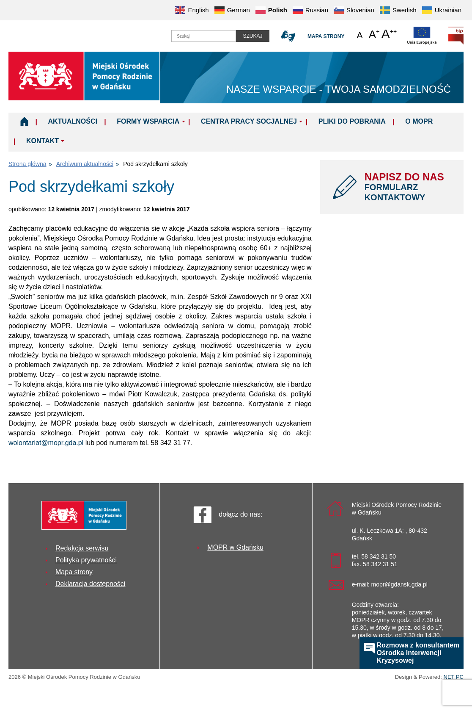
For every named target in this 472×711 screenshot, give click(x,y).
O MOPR (419, 121)
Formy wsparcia (148, 121)
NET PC (454, 678)
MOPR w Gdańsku (235, 547)
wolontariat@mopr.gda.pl (45, 442)
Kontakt (42, 140)
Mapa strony (325, 36)
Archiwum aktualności (84, 163)
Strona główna (27, 163)
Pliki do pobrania (352, 121)
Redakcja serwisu (81, 548)
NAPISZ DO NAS (408, 186)
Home (24, 121)
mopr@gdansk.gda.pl (399, 584)
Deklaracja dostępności (90, 583)
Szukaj (252, 36)
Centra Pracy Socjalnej (249, 121)
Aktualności (72, 121)
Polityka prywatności (86, 560)
